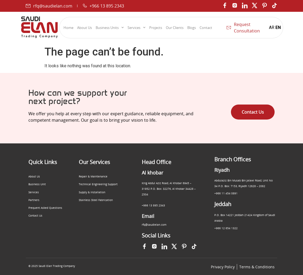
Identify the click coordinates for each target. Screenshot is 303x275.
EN (278, 27)
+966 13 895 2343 (153, 205)
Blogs (191, 27)
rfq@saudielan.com (154, 224)
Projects (155, 27)
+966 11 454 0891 (226, 193)
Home (68, 27)
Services (136, 27)
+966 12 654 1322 (226, 228)
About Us (84, 27)
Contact (206, 27)
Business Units (110, 27)
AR (271, 27)
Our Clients (175, 27)
